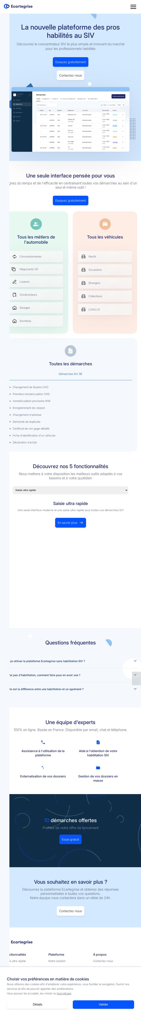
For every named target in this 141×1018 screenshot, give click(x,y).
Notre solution (57, 961)
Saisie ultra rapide (15, 961)
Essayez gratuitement (70, 62)
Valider (103, 1004)
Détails (37, 1004)
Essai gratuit (70, 839)
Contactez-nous (70, 75)
